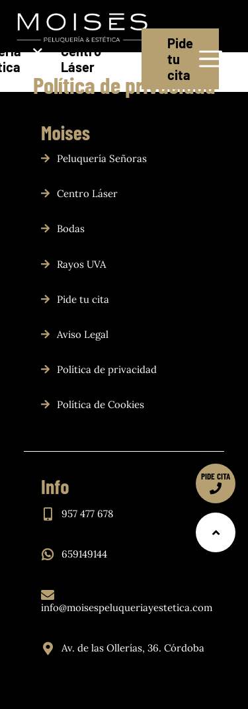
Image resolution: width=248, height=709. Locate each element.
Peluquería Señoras (102, 158)
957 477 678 (87, 513)
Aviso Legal (82, 334)
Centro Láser (81, 59)
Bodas (71, 228)
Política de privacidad (107, 369)
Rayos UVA (81, 264)
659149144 (84, 554)
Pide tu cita (180, 59)
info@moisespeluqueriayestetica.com (126, 607)
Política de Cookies (100, 404)
